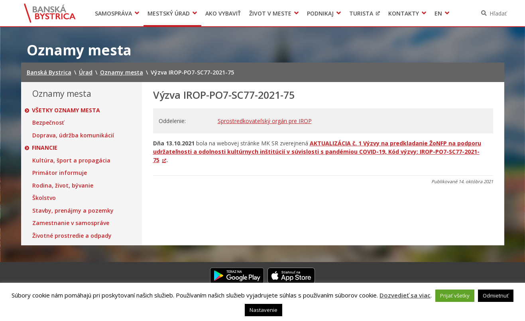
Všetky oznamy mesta (66, 110)
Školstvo (44, 198)
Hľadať (498, 13)
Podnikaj (320, 13)
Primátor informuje (59, 172)
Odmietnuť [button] (496, 295)
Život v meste (270, 13)
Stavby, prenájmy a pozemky (73, 210)
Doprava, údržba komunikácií (73, 135)
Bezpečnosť (48, 122)
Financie (45, 147)
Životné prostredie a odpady (72, 235)
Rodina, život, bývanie (62, 185)
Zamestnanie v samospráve (70, 223)
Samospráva (113, 13)
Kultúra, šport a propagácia (71, 160)
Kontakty (403, 13)
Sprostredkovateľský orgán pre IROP (265, 121)
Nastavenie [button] (263, 309)
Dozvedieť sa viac (405, 295)
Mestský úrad (168, 13)
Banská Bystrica (49, 13)
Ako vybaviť (223, 13)
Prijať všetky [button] (455, 295)
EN (438, 13)
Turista (361, 13)
